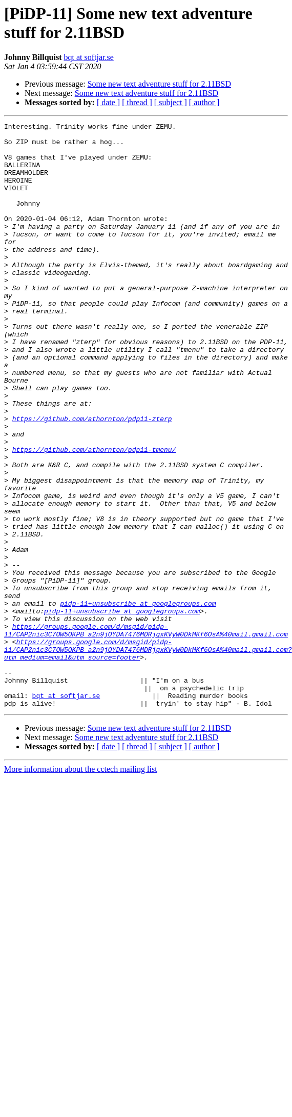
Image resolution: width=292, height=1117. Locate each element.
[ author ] (204, 102)
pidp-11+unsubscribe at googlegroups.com (138, 700)
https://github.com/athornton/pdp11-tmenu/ (94, 515)
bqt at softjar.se (89, 57)
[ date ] (108, 102)
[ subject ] (170, 102)
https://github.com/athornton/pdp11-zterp (92, 478)
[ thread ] (137, 102)
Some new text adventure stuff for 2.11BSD (159, 83)
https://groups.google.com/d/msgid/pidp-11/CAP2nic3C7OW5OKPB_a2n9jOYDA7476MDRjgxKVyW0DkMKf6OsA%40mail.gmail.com (146, 732)
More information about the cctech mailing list (80, 886)
